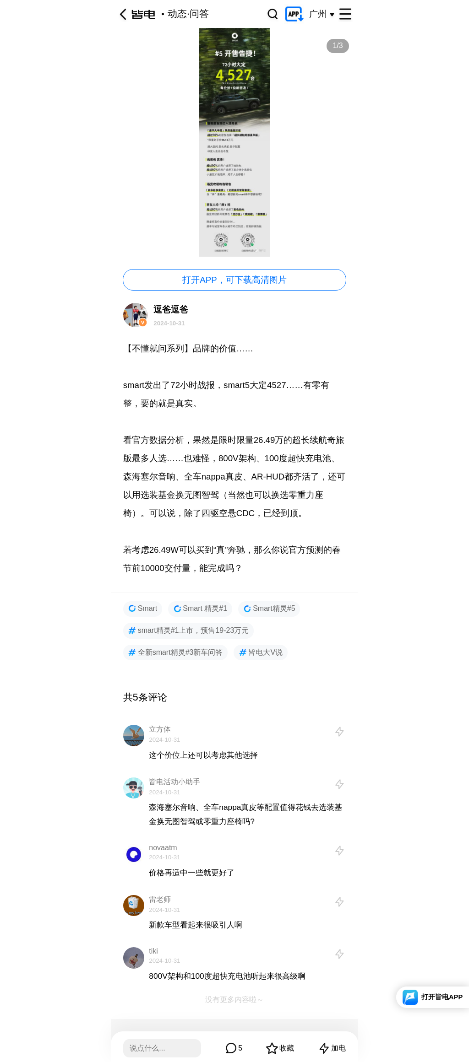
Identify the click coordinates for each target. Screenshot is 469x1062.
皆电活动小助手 (174, 782)
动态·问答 (188, 13)
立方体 (160, 729)
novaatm (163, 848)
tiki (153, 951)
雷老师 (160, 899)
